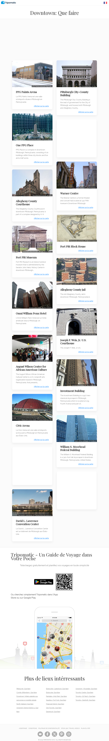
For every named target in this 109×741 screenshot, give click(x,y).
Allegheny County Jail (73, 288)
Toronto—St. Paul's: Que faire (85, 693)
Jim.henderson (91, 332)
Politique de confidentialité (49, 725)
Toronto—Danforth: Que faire (85, 697)
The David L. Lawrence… (25, 512)
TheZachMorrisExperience (43, 512)
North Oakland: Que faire (24, 701)
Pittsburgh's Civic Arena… (29, 417)
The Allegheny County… (39, 194)
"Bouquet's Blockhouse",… (31, 250)
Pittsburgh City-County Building (75, 93)
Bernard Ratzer (91, 239)
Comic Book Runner (45, 417)
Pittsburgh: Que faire (23, 686)
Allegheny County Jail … (69, 282)
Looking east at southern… (76, 332)
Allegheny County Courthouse (26, 201)
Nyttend (93, 438)
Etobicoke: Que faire (53, 689)
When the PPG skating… (34, 138)
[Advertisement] (54, 41)
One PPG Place (25, 144)
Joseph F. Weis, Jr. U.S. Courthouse (74, 340)
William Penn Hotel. (35, 305)
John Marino (47, 138)
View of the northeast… (82, 438)
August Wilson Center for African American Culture (31, 366)
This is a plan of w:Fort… (76, 239)
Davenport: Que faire (53, 709)
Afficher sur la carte (41, 106)
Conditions (33, 725)
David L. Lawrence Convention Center (27, 519)
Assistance (23, 725)
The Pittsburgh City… (84, 86)
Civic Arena (23, 422)
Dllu (50, 194)
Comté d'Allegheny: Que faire (26, 689)
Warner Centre (70, 192)
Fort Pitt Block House (73, 245)
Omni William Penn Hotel (31, 311)
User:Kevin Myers (45, 250)
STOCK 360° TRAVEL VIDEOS (70, 725)
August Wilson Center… (36, 358)
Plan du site (85, 725)
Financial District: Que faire (55, 701)
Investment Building (78, 383)
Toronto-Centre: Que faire (84, 689)
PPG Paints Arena (26, 91)
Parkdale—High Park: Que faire (56, 693)
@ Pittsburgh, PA (82, 187)
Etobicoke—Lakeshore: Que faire (57, 686)
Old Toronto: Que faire (53, 705)
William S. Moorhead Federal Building (73, 446)
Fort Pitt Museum (26, 255)
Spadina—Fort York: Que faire (56, 697)
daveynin (48, 358)
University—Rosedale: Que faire (86, 686)
